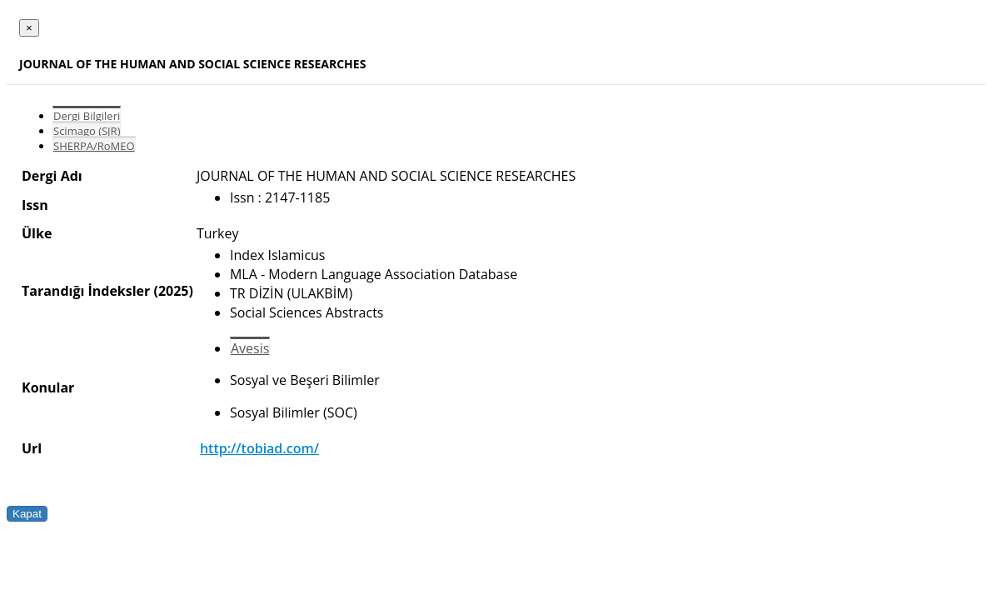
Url (32, 448)
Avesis (250, 348)
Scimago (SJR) (86, 130)
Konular (48, 387)
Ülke (37, 233)
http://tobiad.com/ (259, 448)
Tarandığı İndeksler (86, 291)
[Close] (29, 28)
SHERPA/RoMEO (94, 145)
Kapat (27, 514)
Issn (35, 205)
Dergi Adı (52, 176)
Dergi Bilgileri (86, 115)
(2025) (172, 291)
